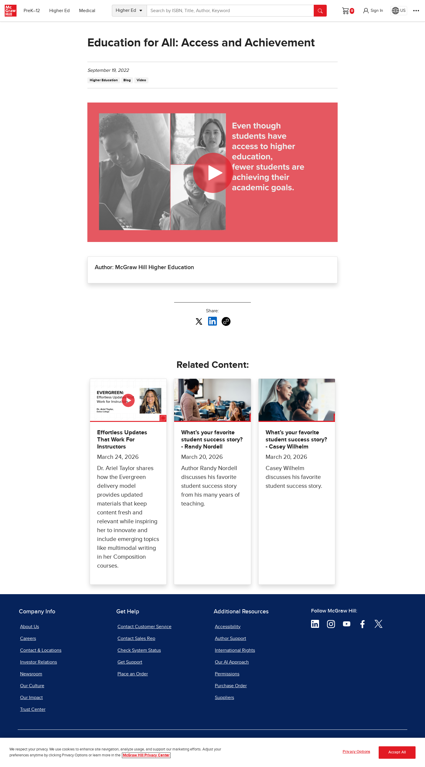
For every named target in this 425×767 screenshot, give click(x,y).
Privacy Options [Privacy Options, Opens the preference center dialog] (356, 752)
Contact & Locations (40, 650)
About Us (29, 626)
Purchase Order (231, 685)
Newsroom (31, 674)
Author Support (230, 638)
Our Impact (31, 697)
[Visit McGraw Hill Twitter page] (378, 623)
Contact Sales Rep (136, 638)
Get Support (129, 662)
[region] (212, 752)
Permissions (227, 674)
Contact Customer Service (144, 626)
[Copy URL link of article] (226, 321)
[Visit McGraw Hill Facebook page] (363, 623)
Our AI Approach (232, 662)
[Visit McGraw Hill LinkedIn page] (315, 623)
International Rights (235, 650)
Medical (87, 10)
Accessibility (228, 626)
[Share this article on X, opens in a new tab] (198, 321)
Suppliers (224, 697)
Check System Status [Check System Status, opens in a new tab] (139, 650)
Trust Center (32, 709)
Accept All (397, 752)
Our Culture (32, 685)
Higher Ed (59, 10)
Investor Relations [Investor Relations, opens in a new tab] (38, 662)
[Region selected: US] (398, 10)
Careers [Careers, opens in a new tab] (28, 638)
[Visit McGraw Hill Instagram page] (331, 623)
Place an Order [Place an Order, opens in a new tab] (132, 674)
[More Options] (416, 10)
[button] (372, 10)
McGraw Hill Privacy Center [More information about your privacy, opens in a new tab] (146, 755)
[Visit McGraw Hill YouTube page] (347, 623)
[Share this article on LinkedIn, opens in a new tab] (212, 321)
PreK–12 (32, 10)
